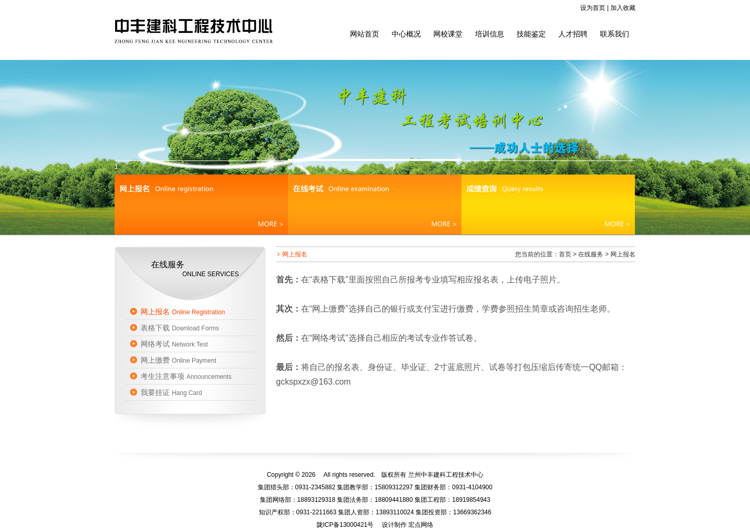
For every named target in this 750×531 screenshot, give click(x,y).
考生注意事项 (186, 376)
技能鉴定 (531, 34)
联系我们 (614, 34)
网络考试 (174, 344)
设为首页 (592, 7)
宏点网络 (420, 524)
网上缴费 (178, 360)
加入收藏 (622, 7)
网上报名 (183, 311)
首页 (565, 254)
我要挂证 (171, 392)
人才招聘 (573, 34)
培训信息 (489, 34)
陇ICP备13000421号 (345, 524)
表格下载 (180, 328)
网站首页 (364, 34)
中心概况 (406, 34)
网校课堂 (448, 34)
